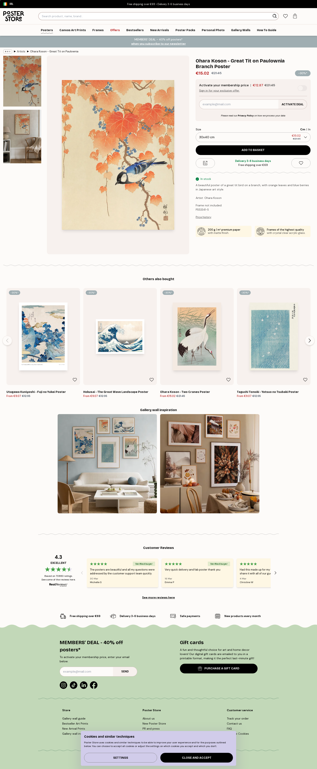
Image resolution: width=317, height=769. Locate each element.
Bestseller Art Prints (75, 723)
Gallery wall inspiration (77, 733)
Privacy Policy (246, 115)
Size (198, 129)
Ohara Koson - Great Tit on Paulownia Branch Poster (54, 51)
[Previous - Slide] (7, 340)
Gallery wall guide (74, 718)
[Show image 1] (22, 81)
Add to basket (253, 150)
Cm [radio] (302, 129)
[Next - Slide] (310, 340)
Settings (120, 758)
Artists (21, 51)
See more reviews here (158, 597)
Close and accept (196, 758)
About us (149, 718)
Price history (203, 217)
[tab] (285, 16)
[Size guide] (205, 163)
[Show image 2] (22, 136)
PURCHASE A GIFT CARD (218, 668)
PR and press (151, 728)
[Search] (275, 16)
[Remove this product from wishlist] (301, 163)
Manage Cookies (238, 733)
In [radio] (309, 129)
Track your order (238, 718)
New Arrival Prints (73, 728)
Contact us (234, 723)
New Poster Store (154, 723)
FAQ (229, 728)
